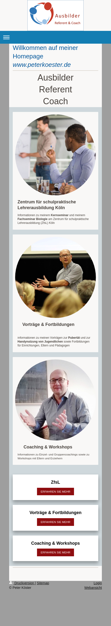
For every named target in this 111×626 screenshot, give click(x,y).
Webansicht (93, 588)
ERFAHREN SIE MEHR (55, 491)
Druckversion (22, 583)
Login (98, 583)
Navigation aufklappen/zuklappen (55, 37)
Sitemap (43, 583)
